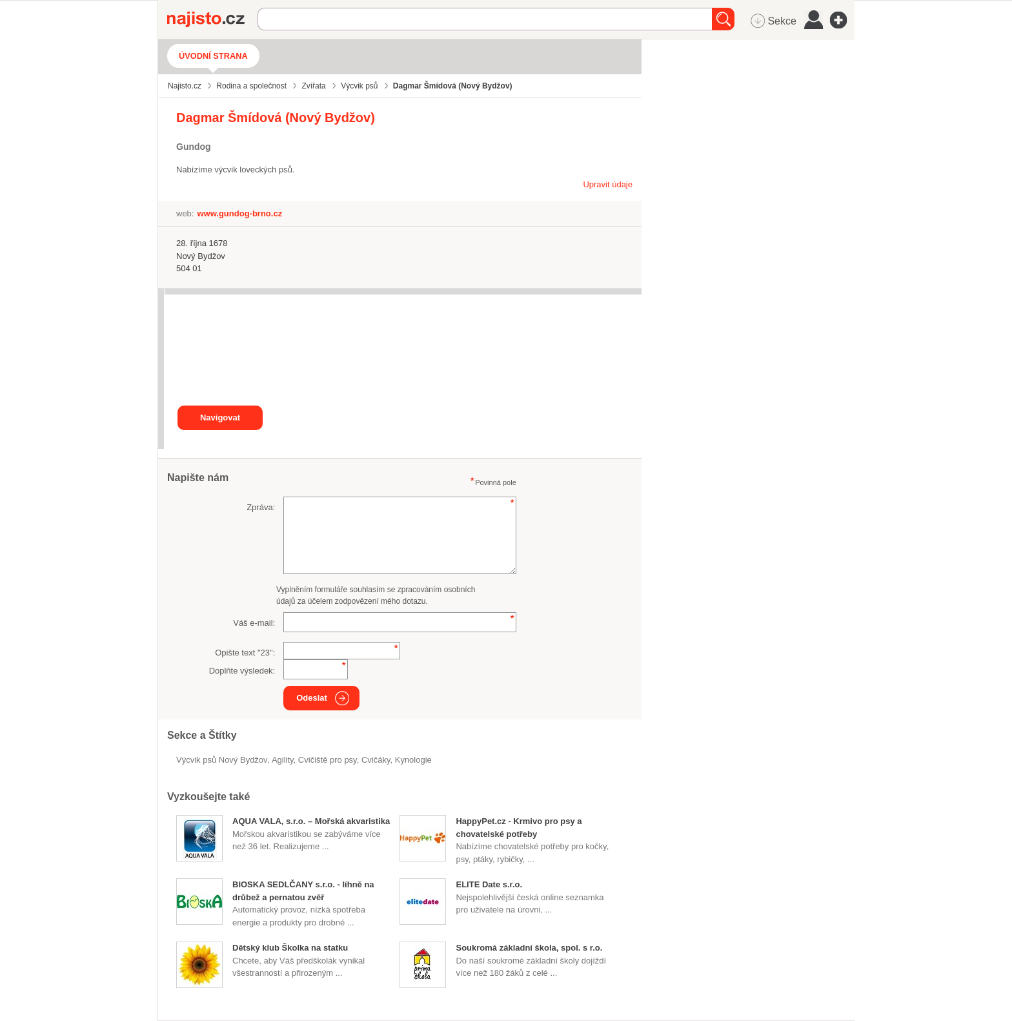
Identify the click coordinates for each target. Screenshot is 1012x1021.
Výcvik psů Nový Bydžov (221, 760)
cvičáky (375, 760)
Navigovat (220, 417)
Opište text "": (245, 652)
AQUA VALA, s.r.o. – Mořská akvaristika (311, 821)
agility (283, 760)
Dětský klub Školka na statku (290, 948)
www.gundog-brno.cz (239, 213)
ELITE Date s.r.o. (489, 884)
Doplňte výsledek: (242, 671)
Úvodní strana (213, 56)
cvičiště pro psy (327, 760)
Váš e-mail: (254, 623)
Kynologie (413, 760)
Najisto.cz (212, 19)
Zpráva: (261, 507)
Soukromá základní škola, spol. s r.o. (529, 948)
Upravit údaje (607, 184)
